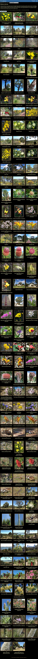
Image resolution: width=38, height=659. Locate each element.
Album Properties (14, 657)
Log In (36, 1)
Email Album (17, 657)
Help (36, 0)
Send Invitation (21, 657)
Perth (8, 2)
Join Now (33, 1)
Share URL (25, 657)
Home (5, 2)
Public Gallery (33, 0)
